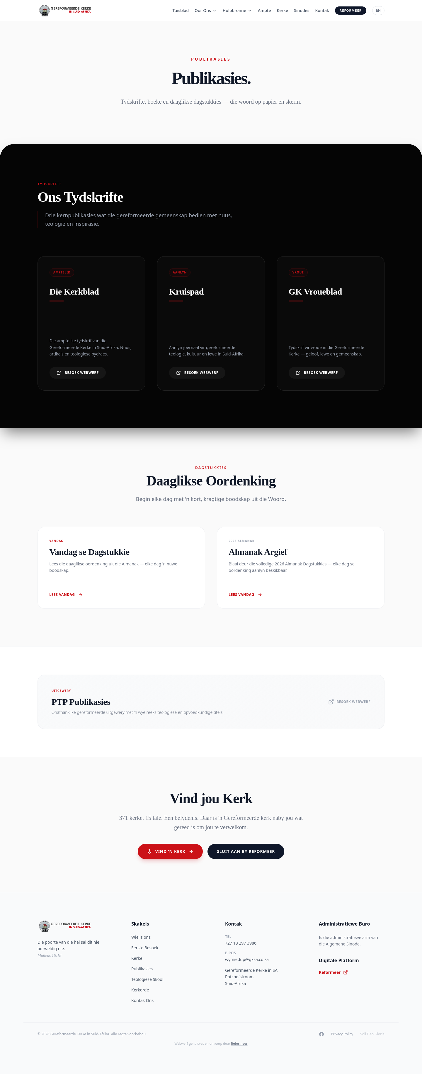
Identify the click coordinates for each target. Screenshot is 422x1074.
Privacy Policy (342, 1034)
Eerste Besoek (144, 947)
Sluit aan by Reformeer (246, 851)
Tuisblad (180, 10)
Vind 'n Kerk (170, 851)
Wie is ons (141, 937)
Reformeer (351, 10)
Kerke (282, 10)
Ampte (264, 10)
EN (378, 10)
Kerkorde (140, 990)
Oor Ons (206, 10)
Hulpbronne (237, 10)
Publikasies (142, 969)
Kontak (322, 10)
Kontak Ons (142, 1000)
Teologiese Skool (147, 979)
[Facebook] (321, 1034)
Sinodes (301, 10)
